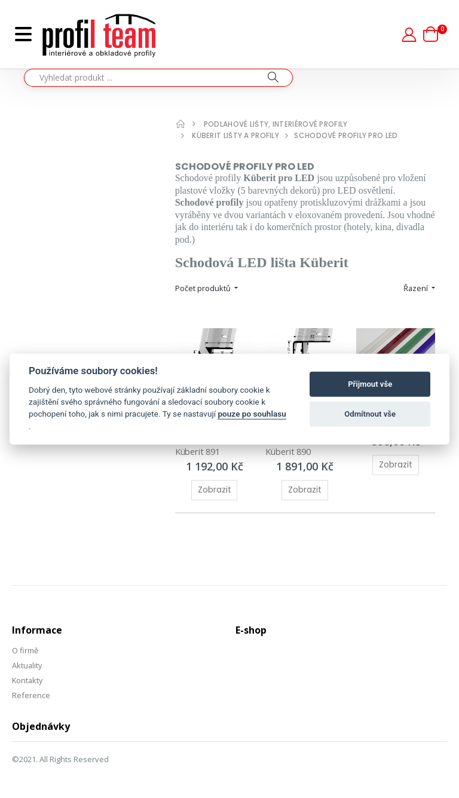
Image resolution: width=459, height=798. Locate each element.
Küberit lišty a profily (235, 135)
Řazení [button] (416, 288)
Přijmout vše (370, 384)
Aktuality (27, 661)
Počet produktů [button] (203, 288)
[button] (435, 34)
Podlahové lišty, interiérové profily (276, 124)
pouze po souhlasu (252, 413)
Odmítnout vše (370, 413)
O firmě (25, 646)
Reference (31, 689)
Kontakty (28, 675)
